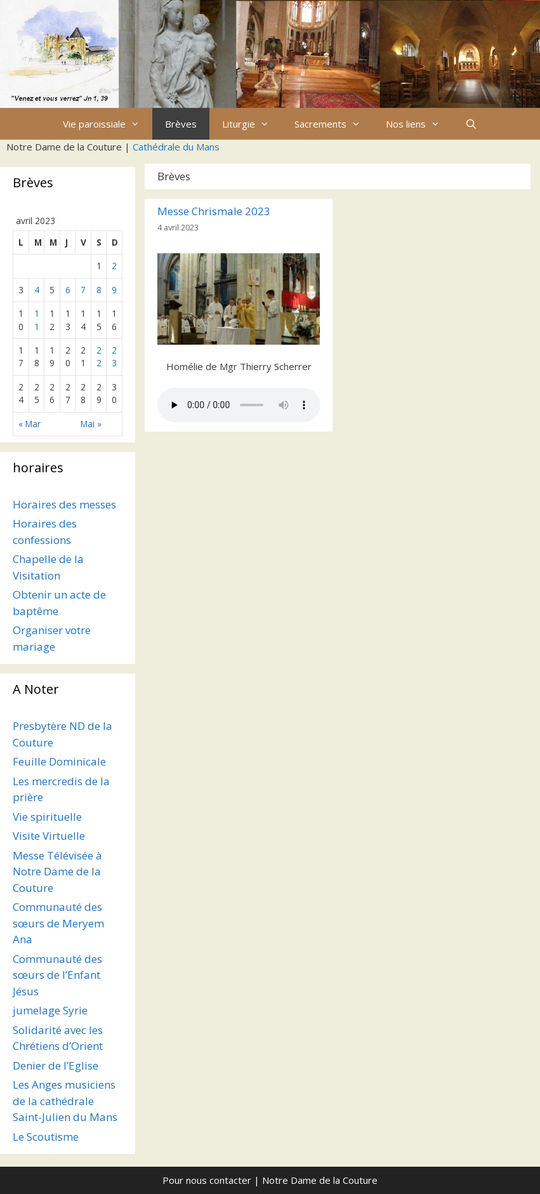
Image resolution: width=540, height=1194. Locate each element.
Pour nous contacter (206, 1180)
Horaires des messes (64, 504)
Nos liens (419, 124)
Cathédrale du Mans (176, 146)
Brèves (181, 123)
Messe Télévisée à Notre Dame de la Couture (57, 871)
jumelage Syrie (50, 1010)
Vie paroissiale (107, 124)
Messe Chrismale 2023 (213, 211)
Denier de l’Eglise (55, 1065)
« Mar (29, 424)
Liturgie (252, 124)
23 (114, 356)
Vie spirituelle (47, 816)
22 (99, 356)
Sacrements (333, 124)
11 (36, 319)
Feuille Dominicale (59, 761)
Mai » (91, 424)
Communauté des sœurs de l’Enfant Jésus (57, 975)
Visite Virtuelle (49, 835)
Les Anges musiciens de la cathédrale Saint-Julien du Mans (65, 1100)
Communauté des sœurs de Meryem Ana (58, 922)
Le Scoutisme (46, 1136)
